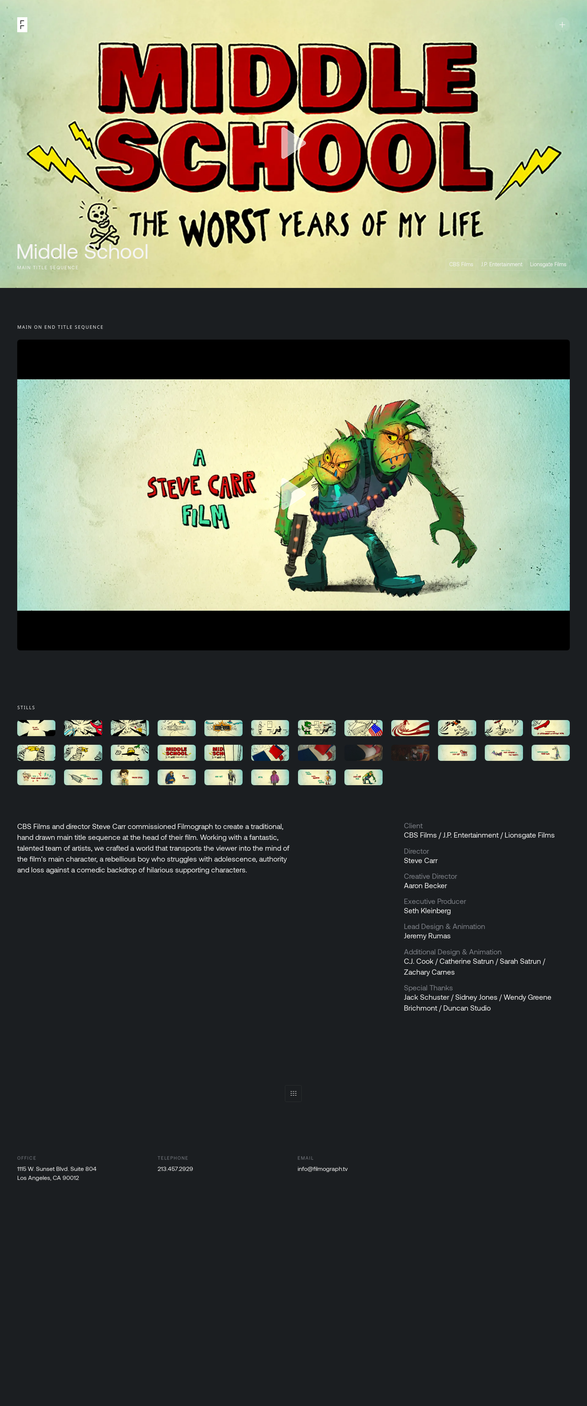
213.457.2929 (175, 1169)
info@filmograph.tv (323, 1169)
